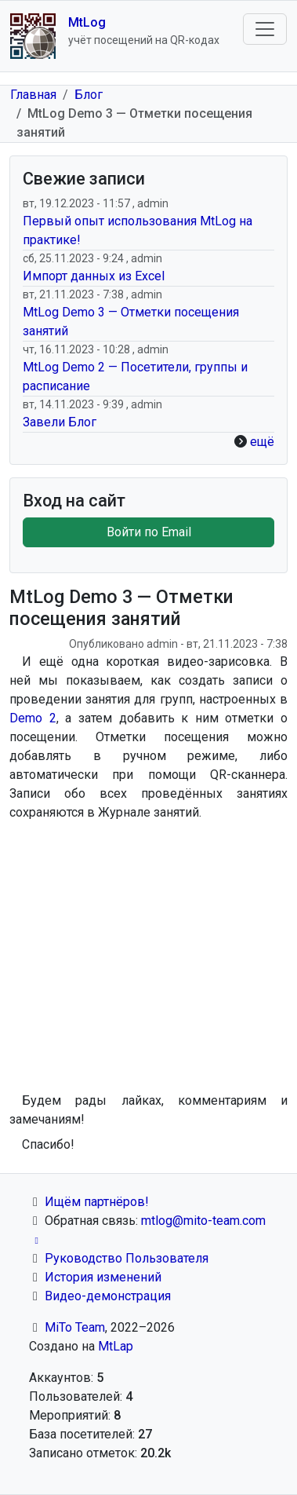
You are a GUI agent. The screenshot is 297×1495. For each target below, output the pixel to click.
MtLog (87, 22)
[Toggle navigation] (265, 29)
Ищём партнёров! (97, 1201)
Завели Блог (59, 422)
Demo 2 (32, 718)
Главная (33, 94)
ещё (262, 441)
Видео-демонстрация (108, 1295)
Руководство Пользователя (126, 1258)
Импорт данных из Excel (94, 276)
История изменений (103, 1277)
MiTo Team (75, 1327)
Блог (88, 94)
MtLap (115, 1346)
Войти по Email (149, 532)
